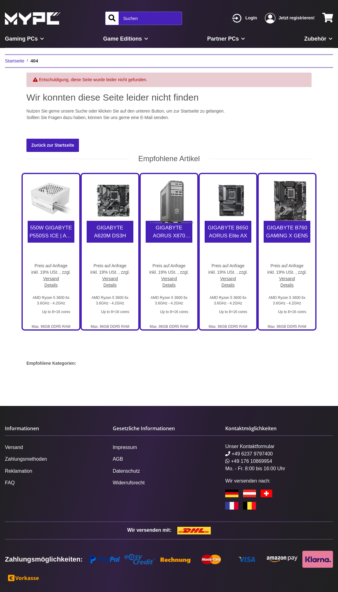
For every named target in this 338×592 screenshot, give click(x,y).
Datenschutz (126, 471)
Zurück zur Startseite (52, 145)
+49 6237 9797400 (249, 453)
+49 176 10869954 (248, 461)
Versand (51, 278)
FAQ (10, 482)
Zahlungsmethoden (26, 459)
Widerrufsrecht (129, 482)
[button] (244, 18)
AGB (118, 459)
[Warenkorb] (327, 18)
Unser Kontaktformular (249, 446)
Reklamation (18, 471)
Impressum (125, 447)
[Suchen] (112, 18)
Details (51, 285)
